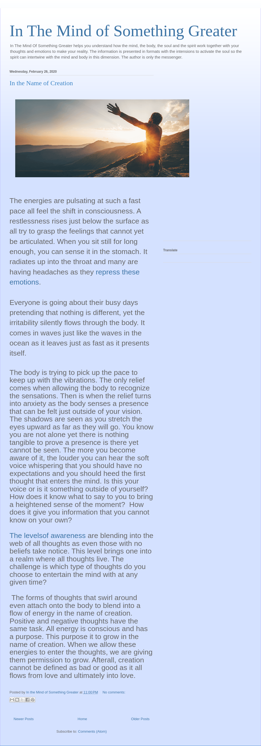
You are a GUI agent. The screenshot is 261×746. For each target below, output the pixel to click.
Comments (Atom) (92, 731)
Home (82, 719)
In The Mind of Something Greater (123, 31)
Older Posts (140, 719)
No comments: (113, 692)
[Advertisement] (185, 153)
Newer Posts (24, 719)
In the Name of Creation (41, 83)
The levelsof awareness (48, 535)
